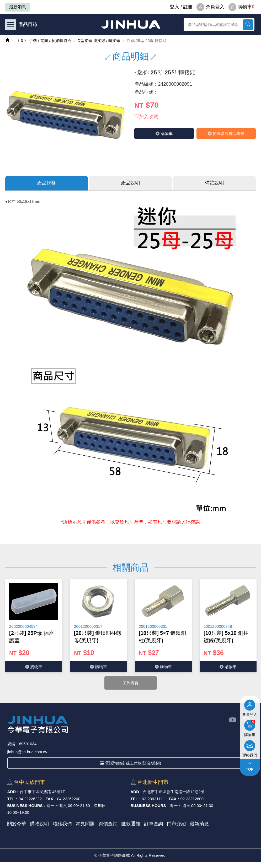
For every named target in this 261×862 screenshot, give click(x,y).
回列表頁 (131, 683)
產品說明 (130, 183)
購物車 (241, 7)
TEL (11, 798)
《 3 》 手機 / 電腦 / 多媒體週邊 (43, 40)
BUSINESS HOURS (25, 805)
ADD (11, 791)
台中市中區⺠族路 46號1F (42, 791)
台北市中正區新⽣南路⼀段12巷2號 (174, 791)
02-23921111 (153, 798)
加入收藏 (146, 116)
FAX (49, 798)
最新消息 (17, 7)
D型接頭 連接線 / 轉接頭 (99, 40)
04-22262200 (68, 798)
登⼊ (174, 6)
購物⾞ (164, 133)
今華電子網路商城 (130, 24)
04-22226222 (30, 798)
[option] (33, 625)
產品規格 (46, 183)
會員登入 (210, 7)
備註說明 (214, 183)
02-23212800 (192, 798)
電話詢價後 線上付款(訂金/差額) (130, 763)
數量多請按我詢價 (226, 133)
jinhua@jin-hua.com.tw (27, 752)
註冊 (188, 6)
